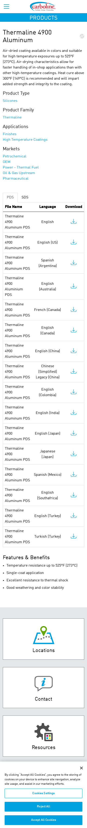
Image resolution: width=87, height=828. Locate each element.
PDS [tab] (10, 197)
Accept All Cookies (43, 821)
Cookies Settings (43, 795)
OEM (6, 162)
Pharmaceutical (16, 179)
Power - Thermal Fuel (21, 167)
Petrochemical (14, 156)
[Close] (81, 770)
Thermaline (12, 117)
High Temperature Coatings (25, 140)
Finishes (9, 134)
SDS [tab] (25, 197)
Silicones (10, 101)
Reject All (43, 808)
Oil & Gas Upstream (19, 173)
